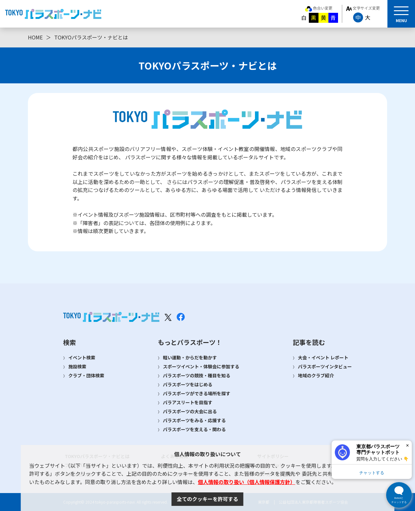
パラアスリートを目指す (187, 402)
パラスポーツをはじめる (187, 384)
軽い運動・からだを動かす (190, 357)
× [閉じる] (407, 445)
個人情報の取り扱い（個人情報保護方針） (246, 482)
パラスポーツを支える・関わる (194, 429)
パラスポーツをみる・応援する (194, 420)
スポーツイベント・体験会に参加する (201, 366)
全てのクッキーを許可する (207, 499)
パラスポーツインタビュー (325, 366)
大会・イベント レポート (323, 357)
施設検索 (77, 366)
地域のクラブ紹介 (316, 375)
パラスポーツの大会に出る (190, 411)
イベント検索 (81, 357)
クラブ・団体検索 (86, 375)
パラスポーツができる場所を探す (196, 393)
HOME (35, 37)
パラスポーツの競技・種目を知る (196, 375)
